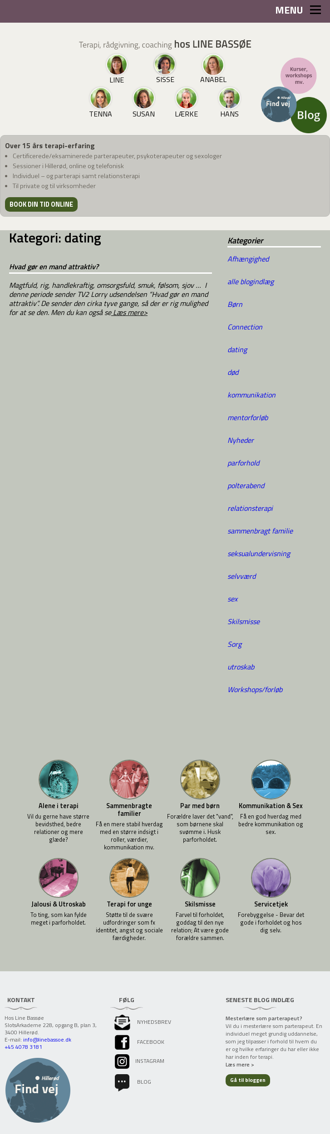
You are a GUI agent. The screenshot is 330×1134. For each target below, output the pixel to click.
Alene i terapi (59, 806)
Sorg (234, 644)
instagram (138, 1060)
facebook (138, 1041)
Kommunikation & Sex (271, 806)
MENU (298, 10)
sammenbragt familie (260, 530)
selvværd (241, 576)
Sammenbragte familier (129, 810)
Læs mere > (240, 1064)
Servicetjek (271, 904)
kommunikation (251, 394)
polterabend (245, 485)
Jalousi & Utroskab (58, 904)
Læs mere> (129, 312)
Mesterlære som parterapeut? (264, 1018)
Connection (244, 326)
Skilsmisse (243, 621)
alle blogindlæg (250, 281)
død (232, 372)
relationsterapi (250, 508)
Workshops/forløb (254, 689)
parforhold (243, 462)
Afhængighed (248, 258)
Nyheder (240, 440)
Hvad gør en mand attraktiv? (54, 266)
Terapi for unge (129, 904)
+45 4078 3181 (23, 1046)
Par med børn (200, 806)
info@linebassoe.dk (47, 1039)
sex (232, 598)
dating (237, 349)
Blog (132, 1081)
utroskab (240, 666)
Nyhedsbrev (142, 1022)
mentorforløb (247, 417)
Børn (234, 304)
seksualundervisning (258, 553)
